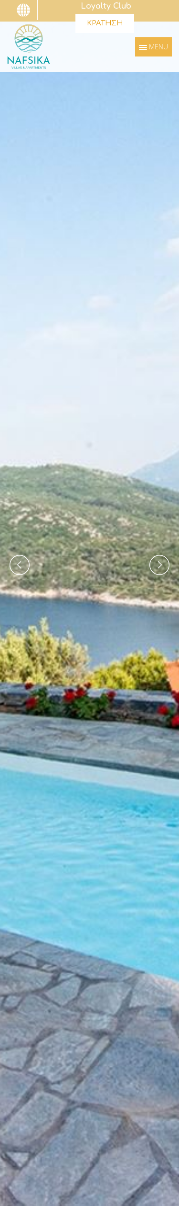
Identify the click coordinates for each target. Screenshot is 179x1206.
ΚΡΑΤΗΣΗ (105, 23)
